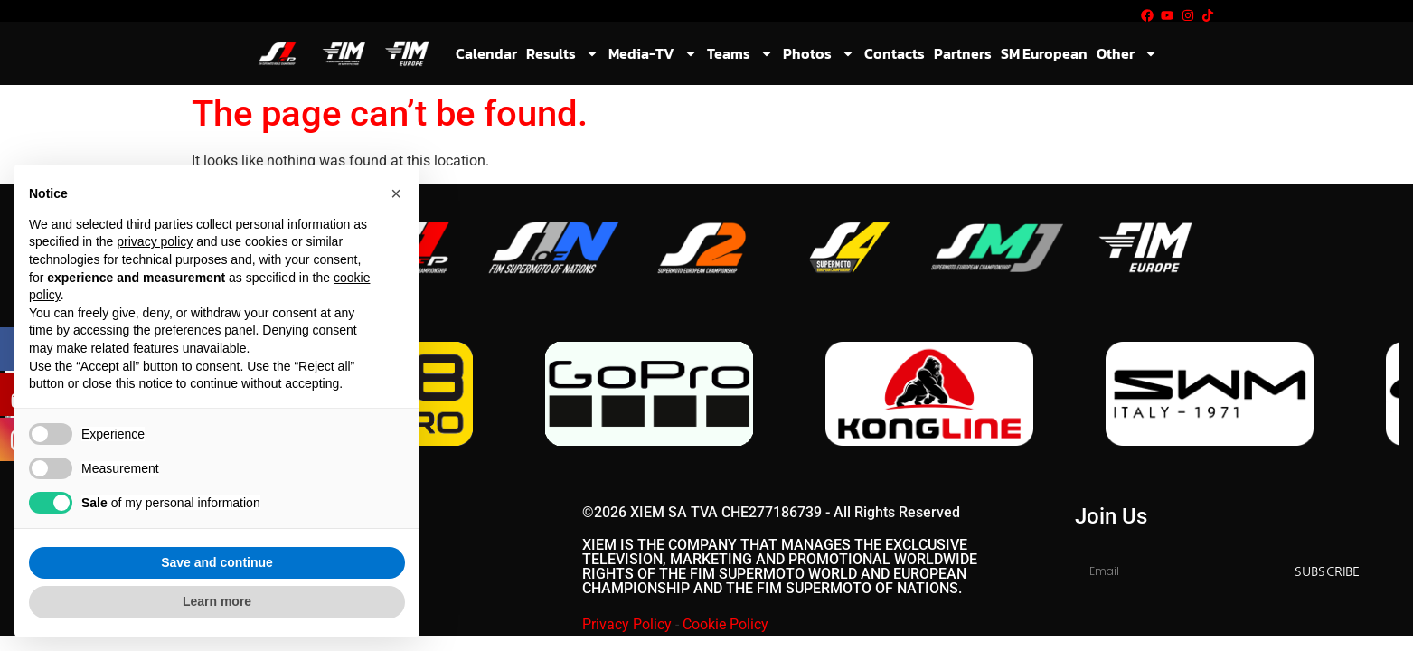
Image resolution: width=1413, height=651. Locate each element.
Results (562, 53)
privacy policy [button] (155, 241)
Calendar (486, 53)
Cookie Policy (725, 624)
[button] (396, 193)
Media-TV (653, 53)
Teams (740, 53)
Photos (819, 53)
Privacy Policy (627, 624)
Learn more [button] (217, 601)
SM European (1044, 53)
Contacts (894, 53)
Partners (963, 53)
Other (1127, 53)
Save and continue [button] (217, 562)
